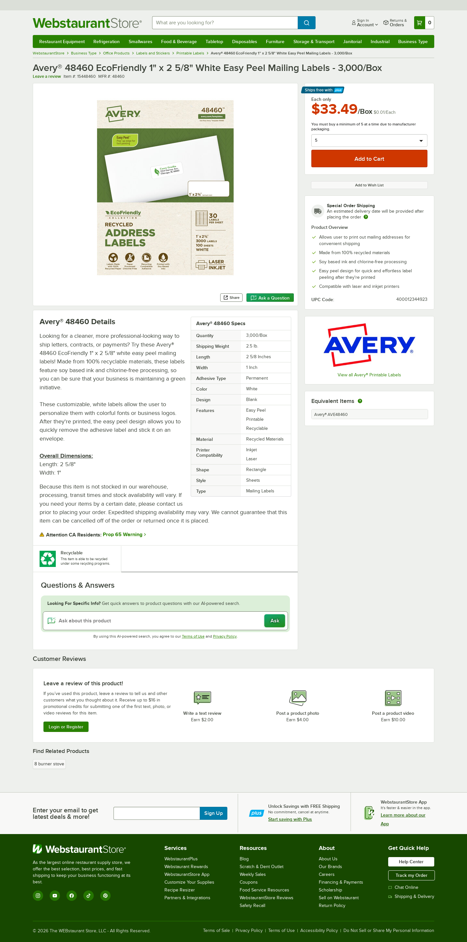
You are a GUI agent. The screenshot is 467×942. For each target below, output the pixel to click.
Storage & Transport (313, 41)
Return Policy (332, 905)
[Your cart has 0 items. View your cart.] (424, 22)
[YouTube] (55, 895)
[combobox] (225, 22)
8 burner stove (49, 763)
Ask (274, 621)
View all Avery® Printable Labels (369, 374)
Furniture (275, 41)
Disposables (244, 41)
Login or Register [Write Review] (66, 726)
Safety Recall (252, 905)
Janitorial (352, 41)
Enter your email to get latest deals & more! (65, 813)
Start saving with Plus (290, 819)
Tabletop (214, 41)
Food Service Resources (264, 890)
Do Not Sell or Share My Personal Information (388, 930)
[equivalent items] (360, 401)
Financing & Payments (341, 882)
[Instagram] (38, 895)
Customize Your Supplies (189, 882)
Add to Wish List (369, 185)
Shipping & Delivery (411, 896)
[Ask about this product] (165, 621)
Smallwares (140, 41)
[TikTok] (88, 895)
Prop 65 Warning (122, 534)
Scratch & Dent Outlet (261, 866)
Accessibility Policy (319, 930)
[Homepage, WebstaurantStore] (87, 23)
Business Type (413, 41)
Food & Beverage (179, 41)
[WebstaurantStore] (86, 849)
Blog (244, 858)
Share (231, 297)
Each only (321, 99)
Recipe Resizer (179, 890)
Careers (327, 874)
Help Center (411, 861)
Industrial (380, 41)
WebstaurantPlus (181, 858)
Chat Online (403, 887)
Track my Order (411, 875)
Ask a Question (270, 298)
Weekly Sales (253, 874)
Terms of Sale (216, 930)
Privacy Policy (225, 636)
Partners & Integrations (187, 897)
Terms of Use (193, 636)
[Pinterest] (105, 895)
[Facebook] (71, 895)
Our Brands (330, 866)
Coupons (249, 882)
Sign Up (213, 813)
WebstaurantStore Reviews (266, 897)
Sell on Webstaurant (339, 897)
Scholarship (330, 890)
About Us (328, 858)
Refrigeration (106, 41)
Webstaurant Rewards (186, 866)
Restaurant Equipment (62, 41)
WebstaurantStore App (187, 874)
